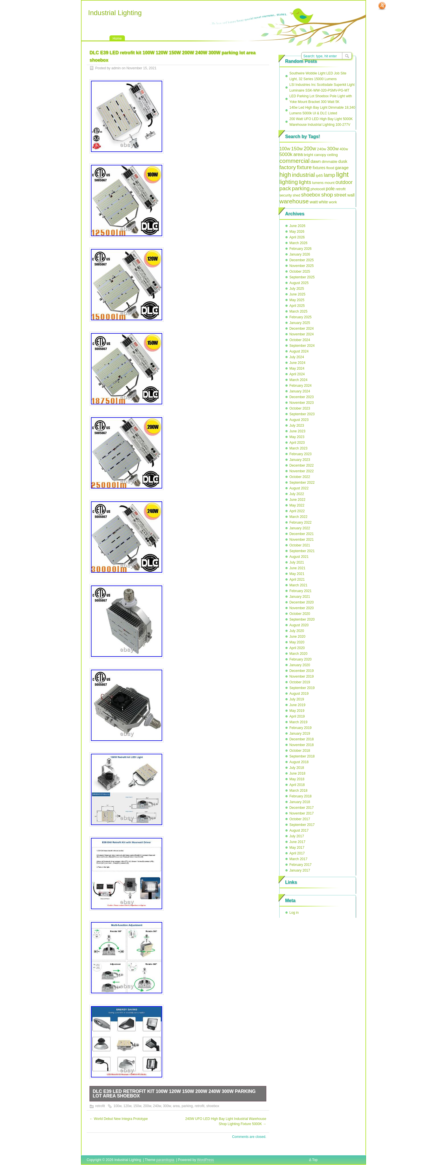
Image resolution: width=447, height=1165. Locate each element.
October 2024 (299, 340)
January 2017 (299, 870)
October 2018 (299, 751)
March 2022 (298, 517)
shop (327, 195)
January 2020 (299, 665)
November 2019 (301, 676)
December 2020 (301, 602)
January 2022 (299, 528)
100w (117, 1106)
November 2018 (301, 745)
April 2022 (297, 511)
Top (315, 1160)
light (342, 174)
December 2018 (301, 739)
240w (157, 1106)
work (333, 202)
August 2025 (298, 283)
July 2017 (296, 836)
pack (285, 188)
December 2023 (301, 397)
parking (187, 1106)
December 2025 (301, 260)
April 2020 (297, 648)
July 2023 (296, 425)
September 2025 (302, 277)
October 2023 (299, 408)
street (340, 195)
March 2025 (298, 311)
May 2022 (296, 505)
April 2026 (297, 237)
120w (127, 1106)
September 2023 (302, 414)
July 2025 (296, 289)
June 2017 (297, 842)
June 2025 (297, 294)
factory (287, 167)
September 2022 (302, 483)
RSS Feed (382, 6)
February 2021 (300, 591)
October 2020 (299, 614)
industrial (303, 175)
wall (351, 195)
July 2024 (296, 357)
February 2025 (300, 317)
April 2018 (297, 785)
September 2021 (302, 551)
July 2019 (296, 699)
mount (329, 183)
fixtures (319, 168)
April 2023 (297, 443)
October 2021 (299, 545)
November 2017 (301, 813)
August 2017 (298, 830)
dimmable (330, 162)
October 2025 (299, 271)
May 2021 (296, 574)
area (176, 1106)
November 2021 (301, 540)
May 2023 (296, 437)
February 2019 (300, 728)
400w (344, 149)
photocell (317, 189)
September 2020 (302, 619)
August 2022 (298, 488)
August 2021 (298, 557)
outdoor (344, 182)
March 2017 (298, 859)
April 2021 (297, 580)
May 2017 (296, 848)
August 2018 (298, 762)
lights (305, 182)
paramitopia (165, 1160)
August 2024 (298, 351)
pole (330, 188)
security (285, 195)
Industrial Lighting (115, 13)
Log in (294, 913)
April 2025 (297, 306)
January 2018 (299, 802)
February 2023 (300, 454)
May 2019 (296, 711)
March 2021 (298, 585)
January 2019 (299, 734)
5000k (285, 154)
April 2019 (297, 716)
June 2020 (297, 637)
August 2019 (298, 694)
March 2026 (298, 243)
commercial (294, 160)
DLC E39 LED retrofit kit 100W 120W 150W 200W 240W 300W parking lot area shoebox (174, 1093)
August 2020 (298, 625)
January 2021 (299, 597)
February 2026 (300, 249)
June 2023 (297, 431)
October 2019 (299, 682)
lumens (318, 183)
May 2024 (296, 368)
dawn (315, 161)
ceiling (332, 155)
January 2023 (299, 460)
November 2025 (301, 266)
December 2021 (301, 534)
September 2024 (302, 346)
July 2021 (296, 562)
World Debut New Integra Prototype (119, 1119)
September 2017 (302, 825)
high (285, 174)
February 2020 (300, 659)
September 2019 (302, 688)
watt (314, 201)
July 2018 (296, 768)
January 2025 (299, 323)
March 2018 (298, 791)
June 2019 (297, 705)
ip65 (319, 175)
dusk (343, 161)
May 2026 (296, 232)
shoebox (212, 1106)
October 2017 (299, 819)
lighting (288, 182)
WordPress (205, 1160)
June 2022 (297, 500)
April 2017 (297, 853)
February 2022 (300, 522)
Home (117, 38)
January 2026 (299, 254)
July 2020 (296, 631)
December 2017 (301, 808)
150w (137, 1106)
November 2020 (301, 608)
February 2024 (300, 386)
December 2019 (301, 671)
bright (308, 155)
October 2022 (299, 477)
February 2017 (300, 865)
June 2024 (297, 363)
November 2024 (301, 334)
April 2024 (297, 374)
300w (167, 1106)
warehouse (294, 201)
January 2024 (299, 391)
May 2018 (296, 779)
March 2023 (298, 448)
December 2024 (301, 329)
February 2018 (300, 796)
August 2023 (298, 420)
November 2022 (301, 471)
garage (342, 167)
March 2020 (298, 654)
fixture (304, 167)
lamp (329, 175)
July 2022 (296, 494)
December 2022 (301, 465)
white (323, 202)
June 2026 (297, 226)
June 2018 (297, 773)
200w (147, 1106)
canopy (320, 155)
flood (330, 168)
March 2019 (298, 722)
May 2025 (296, 300)
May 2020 (296, 642)
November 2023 (301, 403)
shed (296, 195)
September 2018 (302, 756)
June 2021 (297, 568)
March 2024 (298, 380)
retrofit (100, 1106)
